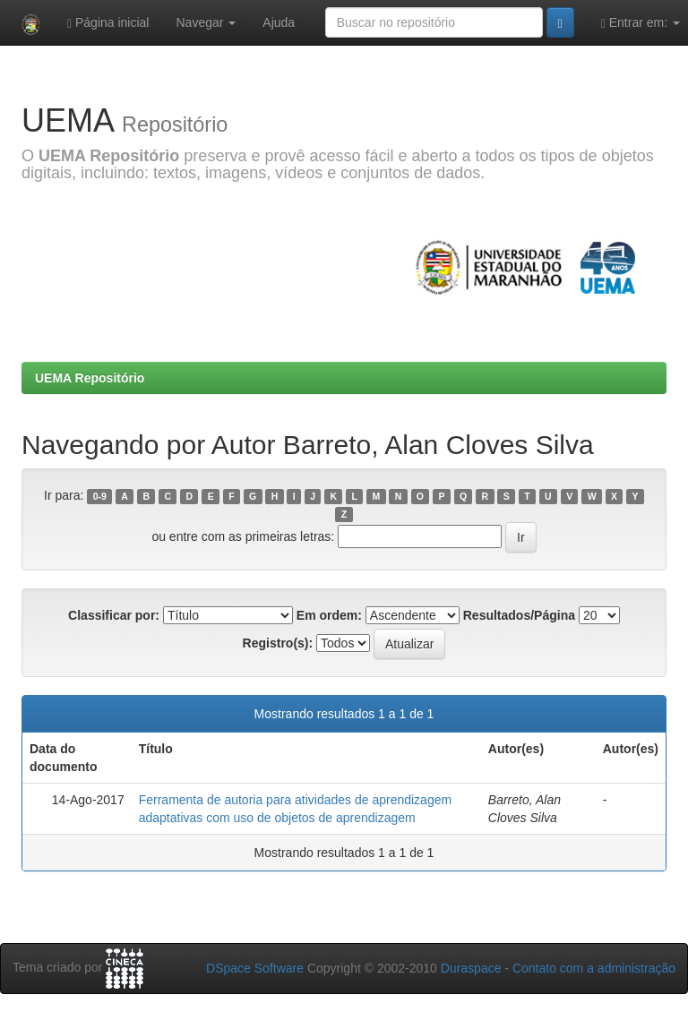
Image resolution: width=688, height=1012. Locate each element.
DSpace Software (255, 968)
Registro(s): (278, 643)
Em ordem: (329, 615)
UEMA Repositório (89, 378)
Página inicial (108, 22)
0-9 (100, 496)
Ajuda (278, 22)
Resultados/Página (519, 615)
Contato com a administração (593, 968)
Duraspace (471, 968)
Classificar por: (113, 615)
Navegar (206, 22)
